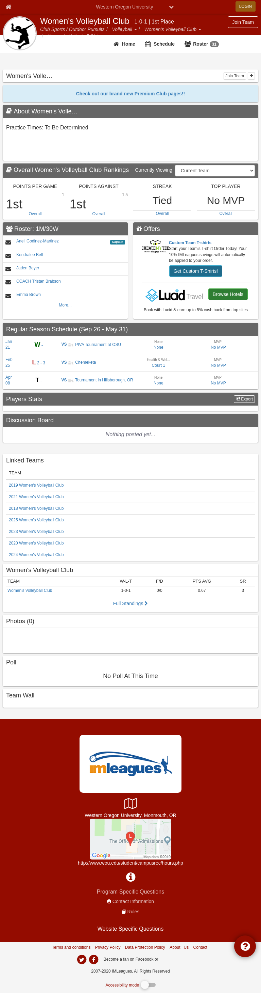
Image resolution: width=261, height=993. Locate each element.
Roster (206, 44)
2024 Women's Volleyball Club (36, 554)
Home (128, 44)
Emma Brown (28, 294)
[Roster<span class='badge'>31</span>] (202, 44)
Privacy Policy (108, 947)
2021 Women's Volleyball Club (36, 496)
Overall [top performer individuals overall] (225, 213)
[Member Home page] (8, 7)
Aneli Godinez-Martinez (37, 241)
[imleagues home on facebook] (93, 959)
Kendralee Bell (29, 254)
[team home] (125, 44)
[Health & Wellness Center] (130, 838)
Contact (200, 947)
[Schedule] (161, 44)
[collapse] (251, 76)
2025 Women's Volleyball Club (36, 520)
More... (65, 305)
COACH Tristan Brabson (38, 281)
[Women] (130, 570)
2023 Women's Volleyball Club (36, 531)
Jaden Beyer (27, 268)
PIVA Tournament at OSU (94, 344)
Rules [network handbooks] (133, 911)
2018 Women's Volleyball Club (36, 508)
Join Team (235, 76)
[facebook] (173, 959)
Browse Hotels (228, 294)
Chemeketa (82, 362)
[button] (135, 29)
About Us (179, 947)
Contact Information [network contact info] (133, 901)
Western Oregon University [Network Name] (124, 7)
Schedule (164, 44)
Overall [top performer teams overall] (35, 213)
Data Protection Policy (145, 947)
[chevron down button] (171, 6)
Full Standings (130, 603)
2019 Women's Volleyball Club (36, 485)
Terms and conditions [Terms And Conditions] (71, 947)
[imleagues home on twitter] (81, 959)
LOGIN (245, 6)
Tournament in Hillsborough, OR (100, 380)
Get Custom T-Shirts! (196, 271)
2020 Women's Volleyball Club (36, 543)
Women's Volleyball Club (84, 21)
